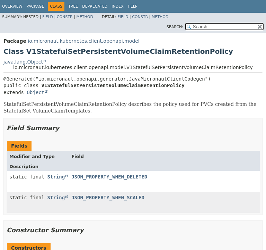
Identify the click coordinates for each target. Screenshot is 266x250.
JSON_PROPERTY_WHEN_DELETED (109, 177)
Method (84, 17)
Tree (73, 6)
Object (35, 92)
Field (47, 17)
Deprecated (94, 6)
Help (133, 6)
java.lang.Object (23, 62)
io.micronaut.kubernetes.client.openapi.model (83, 41)
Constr (65, 17)
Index (117, 6)
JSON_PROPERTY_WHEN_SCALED (107, 197)
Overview (12, 6)
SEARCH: (175, 27)
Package (35, 6)
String (56, 177)
